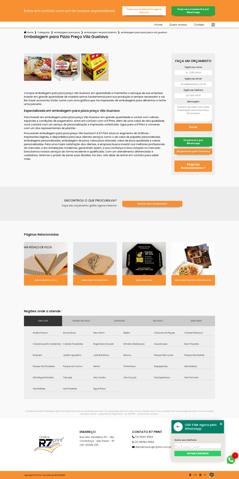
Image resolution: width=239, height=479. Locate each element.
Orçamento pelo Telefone (193, 151)
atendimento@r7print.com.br (151, 447)
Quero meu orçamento (152, 203)
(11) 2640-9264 (142, 437)
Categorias (44, 32)
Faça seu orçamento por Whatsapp (193, 11)
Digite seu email (193, 78)
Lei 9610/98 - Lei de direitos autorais (141, 414)
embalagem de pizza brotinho (100, 32)
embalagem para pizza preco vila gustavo (144, 32)
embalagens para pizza (67, 32)
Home (158, 24)
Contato (199, 24)
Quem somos (178, 24)
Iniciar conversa (198, 453)
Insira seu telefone (185, 439)
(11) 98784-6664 (143, 442)
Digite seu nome (193, 67)
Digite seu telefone (193, 90)
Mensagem (193, 101)
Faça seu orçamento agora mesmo (144, 11)
